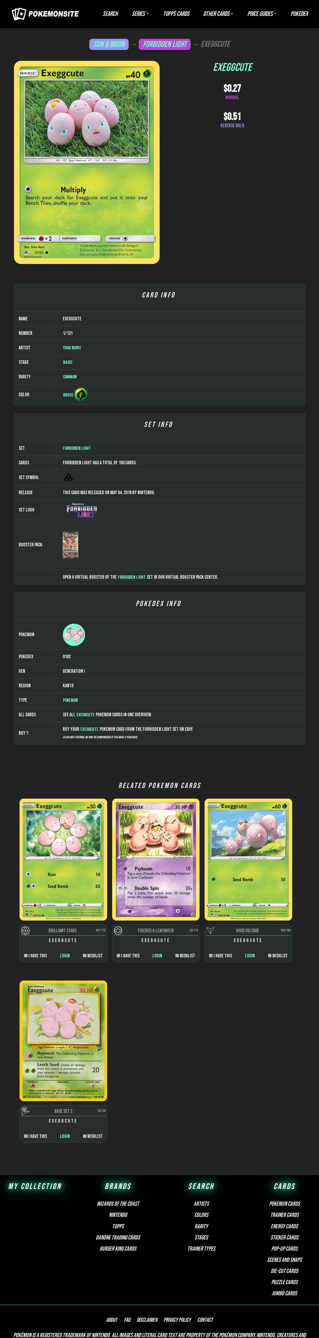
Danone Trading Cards (118, 1192)
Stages (201, 1192)
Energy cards (284, 1181)
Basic (67, 518)
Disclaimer (147, 1275)
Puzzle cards (284, 1237)
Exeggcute (85, 870)
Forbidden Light (165, 44)
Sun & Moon (108, 44)
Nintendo (118, 1169)
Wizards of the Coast (118, 1158)
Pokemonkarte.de (168, 1323)
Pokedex (302, 14)
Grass (68, 550)
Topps (118, 1181)
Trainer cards (284, 1169)
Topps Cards (196, 14)
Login (54, 1081)
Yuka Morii (72, 503)
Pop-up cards (284, 1203)
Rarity (201, 1181)
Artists (201, 1158)
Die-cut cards (284, 1225)
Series (163, 14)
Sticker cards (284, 1192)
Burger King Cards (118, 1203)
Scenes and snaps (284, 1214)
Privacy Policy (174, 1275)
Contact (200, 1275)
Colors (201, 1169)
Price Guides (268, 14)
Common (70, 532)
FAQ (129, 1275)
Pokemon (71, 856)
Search (140, 14)
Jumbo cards (284, 1248)
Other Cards (230, 14)
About (117, 1275)
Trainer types (201, 1203)
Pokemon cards (284, 1158)
